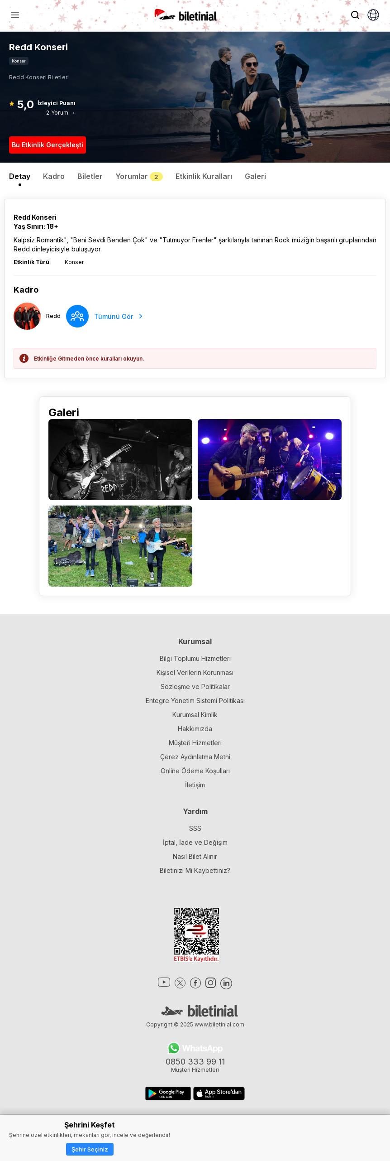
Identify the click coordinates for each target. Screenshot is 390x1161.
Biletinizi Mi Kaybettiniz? (195, 870)
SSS (195, 828)
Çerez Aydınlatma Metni (195, 757)
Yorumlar (139, 176)
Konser (19, 60)
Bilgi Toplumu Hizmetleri (195, 658)
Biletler (90, 176)
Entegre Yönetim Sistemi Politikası (195, 700)
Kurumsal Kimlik (195, 714)
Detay (19, 176)
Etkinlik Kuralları (204, 176)
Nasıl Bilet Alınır (195, 856)
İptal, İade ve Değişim (195, 842)
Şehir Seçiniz (89, 1149)
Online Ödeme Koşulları (195, 771)
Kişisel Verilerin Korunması (195, 672)
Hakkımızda (195, 728)
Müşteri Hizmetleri (195, 743)
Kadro (54, 176)
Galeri (255, 176)
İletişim (195, 785)
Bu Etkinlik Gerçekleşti (47, 145)
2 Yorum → (60, 112)
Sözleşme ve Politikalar (195, 686)
